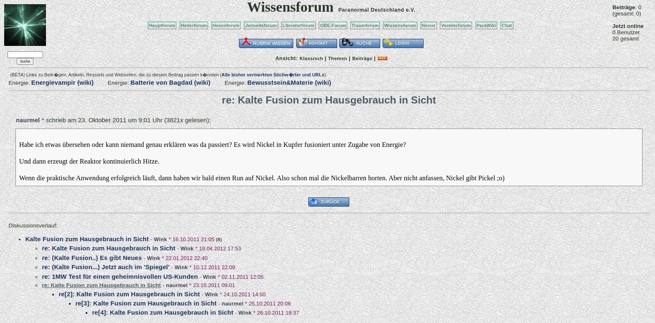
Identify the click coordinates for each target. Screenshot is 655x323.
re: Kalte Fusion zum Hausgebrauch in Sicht (108, 248)
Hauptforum (162, 25)
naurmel (28, 120)
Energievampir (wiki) (62, 82)
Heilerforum (194, 25)
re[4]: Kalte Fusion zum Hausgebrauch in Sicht (162, 312)
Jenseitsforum (261, 25)
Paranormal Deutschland (371, 10)
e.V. (410, 10)
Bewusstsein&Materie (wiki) (289, 82)
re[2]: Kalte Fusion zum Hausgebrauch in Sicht (129, 294)
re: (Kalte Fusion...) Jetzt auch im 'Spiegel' (105, 266)
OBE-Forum (333, 25)
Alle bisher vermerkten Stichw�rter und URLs (272, 74)
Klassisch (311, 58)
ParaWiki (486, 25)
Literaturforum (298, 25)
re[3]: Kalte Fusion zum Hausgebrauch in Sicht (145, 303)
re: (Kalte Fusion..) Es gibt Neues (92, 257)
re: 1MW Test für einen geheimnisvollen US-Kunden (120, 276)
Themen (337, 58)
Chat (507, 25)
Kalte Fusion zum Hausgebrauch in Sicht (87, 238)
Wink (160, 239)
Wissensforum (400, 25)
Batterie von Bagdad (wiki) (170, 82)
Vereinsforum (456, 25)
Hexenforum (226, 25)
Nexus (429, 25)
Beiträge (362, 58)
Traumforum (365, 25)
